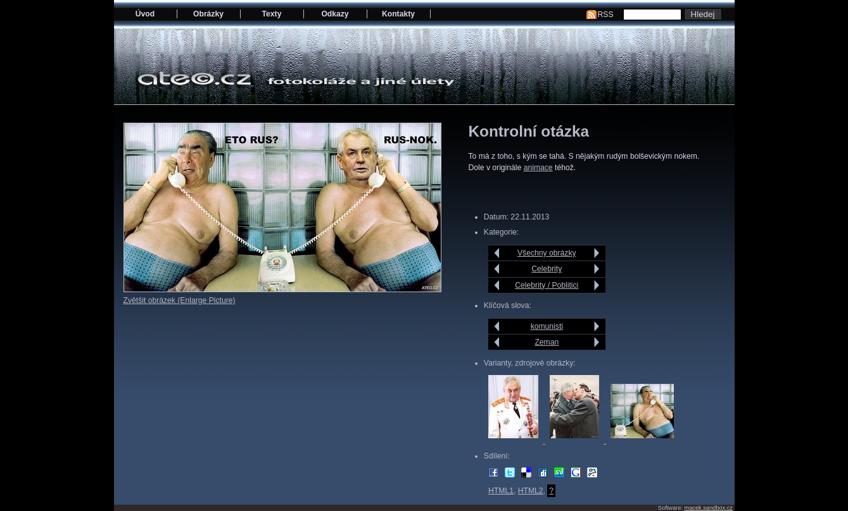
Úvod (145, 13)
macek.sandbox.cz (708, 508)
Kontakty (398, 13)
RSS (606, 14)
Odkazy (334, 13)
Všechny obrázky (546, 253)
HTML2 (530, 490)
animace (538, 167)
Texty (272, 13)
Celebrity (546, 268)
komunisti (547, 326)
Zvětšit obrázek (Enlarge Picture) (179, 300)
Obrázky (208, 13)
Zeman (547, 342)
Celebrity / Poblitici (546, 285)
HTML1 (501, 490)
